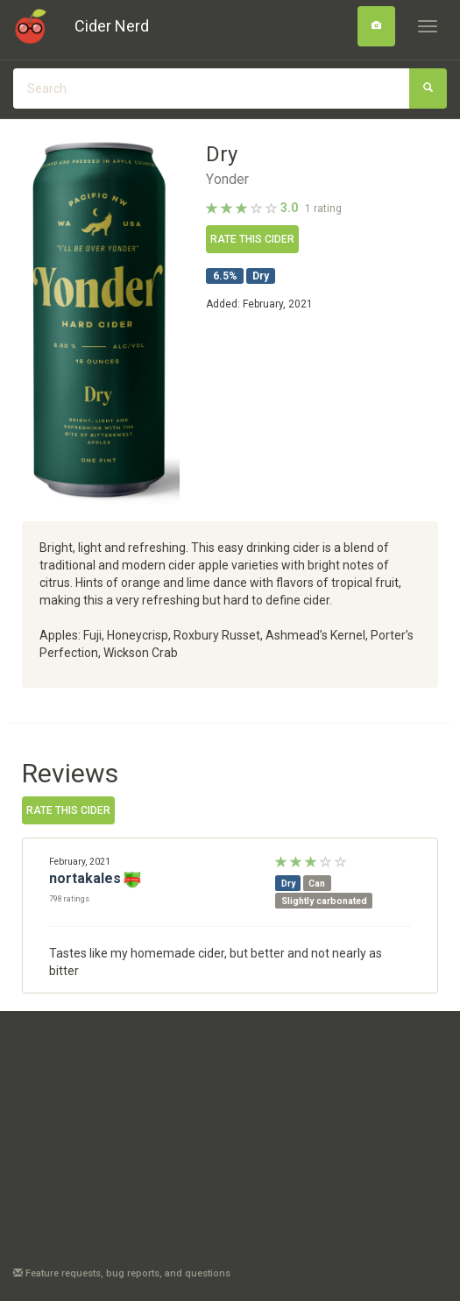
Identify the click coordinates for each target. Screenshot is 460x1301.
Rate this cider (252, 239)
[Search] (376, 26)
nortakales (85, 878)
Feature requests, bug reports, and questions (121, 1273)
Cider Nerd (111, 26)
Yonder (227, 179)
